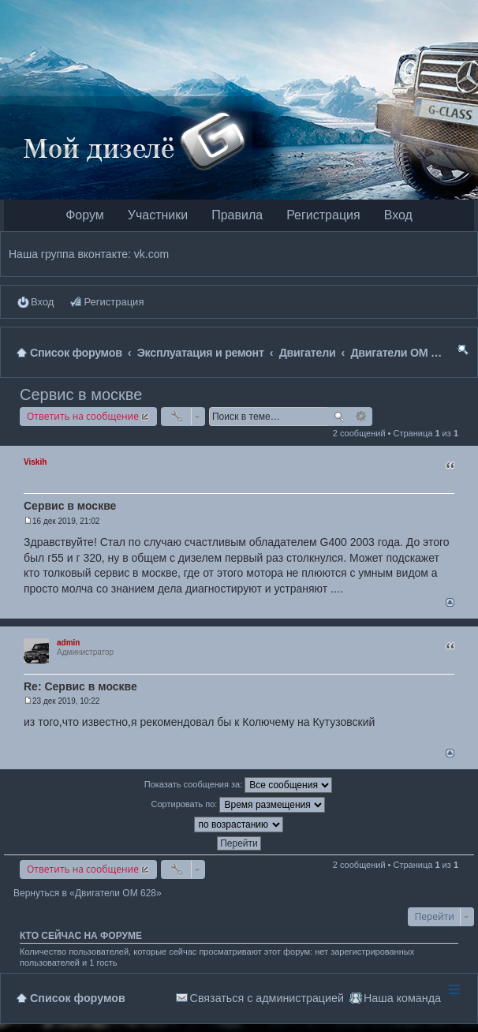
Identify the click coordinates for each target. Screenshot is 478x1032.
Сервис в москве (81, 394)
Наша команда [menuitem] (402, 998)
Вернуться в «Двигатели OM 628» (87, 893)
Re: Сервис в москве (80, 686)
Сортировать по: (238, 805)
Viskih (35, 462)
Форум (84, 215)
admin (68, 642)
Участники (158, 215)
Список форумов (77, 998)
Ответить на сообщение (83, 416)
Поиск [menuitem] (463, 352)
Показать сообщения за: (238, 785)
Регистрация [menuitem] (114, 302)
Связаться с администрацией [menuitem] (267, 998)
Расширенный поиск (361, 416)
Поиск (339, 416)
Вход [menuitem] (42, 302)
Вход (398, 215)
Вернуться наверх (450, 602)
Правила (237, 215)
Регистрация (323, 215)
